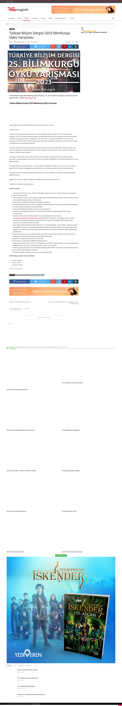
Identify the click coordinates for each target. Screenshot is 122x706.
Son (15, 666)
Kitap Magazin (37, 705)
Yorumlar (21, 666)
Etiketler (28, 666)
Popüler (9, 666)
